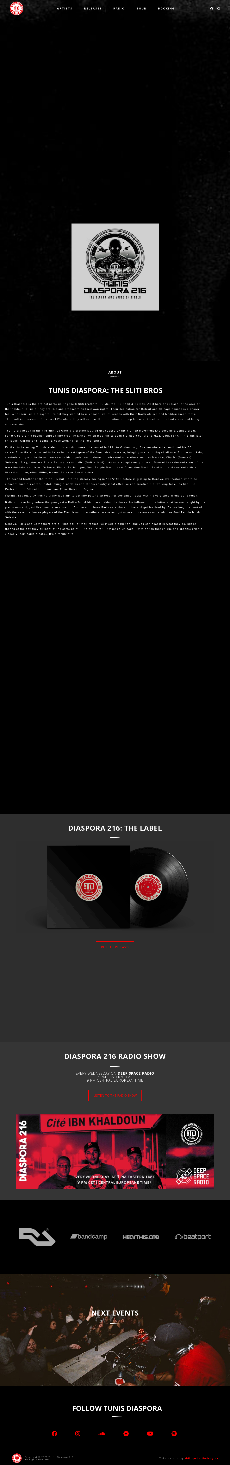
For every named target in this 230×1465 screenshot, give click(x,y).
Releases (93, 8)
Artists (64, 8)
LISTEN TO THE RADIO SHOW (115, 1095)
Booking (166, 8)
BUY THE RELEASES (115, 947)
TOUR (141, 8)
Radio (119, 8)
